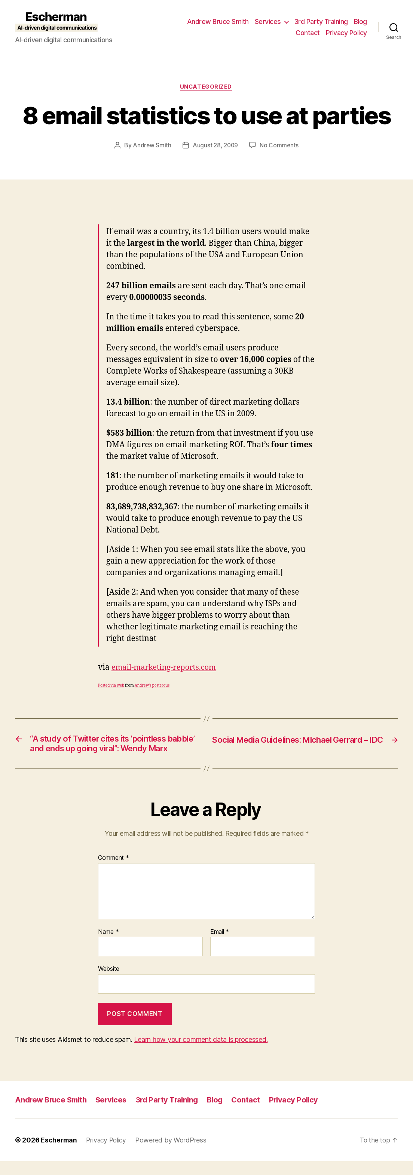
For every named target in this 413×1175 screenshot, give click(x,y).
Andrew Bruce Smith (218, 21)
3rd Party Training (321, 21)
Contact (308, 33)
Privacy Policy (346, 33)
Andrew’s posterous (152, 686)
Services (268, 21)
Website (108, 982)
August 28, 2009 (215, 146)
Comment (113, 871)
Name (108, 945)
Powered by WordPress (174, 1154)
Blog (360, 21)
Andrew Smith (151, 146)
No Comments (280, 146)
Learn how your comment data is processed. (200, 1053)
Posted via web (111, 686)
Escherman (59, 1154)
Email (219, 945)
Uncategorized (206, 87)
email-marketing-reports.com (166, 668)
